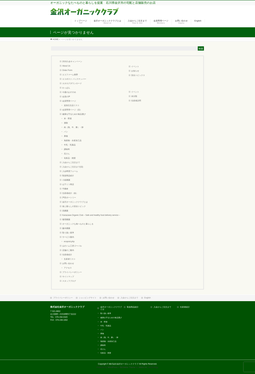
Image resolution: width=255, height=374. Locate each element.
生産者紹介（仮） (70, 193)
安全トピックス (138, 75)
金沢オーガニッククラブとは (75, 202)
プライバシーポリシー (72, 272)
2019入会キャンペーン (72, 61)
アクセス (68, 268)
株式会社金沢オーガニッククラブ (123, 364)
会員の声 (66, 96)
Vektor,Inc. (143, 367)
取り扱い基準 (68, 233)
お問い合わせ (68, 263)
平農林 (65, 189)
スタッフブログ (69, 281)
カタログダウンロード (72, 83)
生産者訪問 (136, 101)
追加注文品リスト (72, 105)
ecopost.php (69, 241)
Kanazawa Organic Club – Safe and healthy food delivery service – (91, 215)
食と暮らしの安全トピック (74, 206)
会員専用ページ (69, 101)
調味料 (67, 149)
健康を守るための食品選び (74, 114)
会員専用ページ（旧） (72, 110)
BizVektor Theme (127, 367)
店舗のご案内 (68, 250)
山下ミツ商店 (68, 184)
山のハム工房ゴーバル (72, 246)
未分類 (134, 96)
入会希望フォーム (70, 171)
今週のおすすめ (69, 92)
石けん (67, 154)
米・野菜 (68, 118)
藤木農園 (66, 228)
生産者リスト (70, 259)
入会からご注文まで (71, 162)
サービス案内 (68, 237)
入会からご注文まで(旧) (72, 167)
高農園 (65, 211)
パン (66, 132)
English (147, 298)
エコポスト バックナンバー (74, 79)
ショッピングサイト (87, 298)
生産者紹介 (67, 255)
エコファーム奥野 (70, 74)
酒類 (66, 123)
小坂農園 (66, 180)
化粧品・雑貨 (70, 158)
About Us (66, 66)
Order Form (67, 70)
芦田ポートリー (69, 197)
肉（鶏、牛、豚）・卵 (73, 127)
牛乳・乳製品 (70, 145)
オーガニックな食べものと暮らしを (78, 224)
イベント (135, 66)
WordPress (113, 367)
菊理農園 (66, 219)
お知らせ (135, 71)
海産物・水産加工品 (72, 140)
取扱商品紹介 (68, 175)
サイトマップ (68, 276)
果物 (66, 136)
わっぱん (66, 88)
